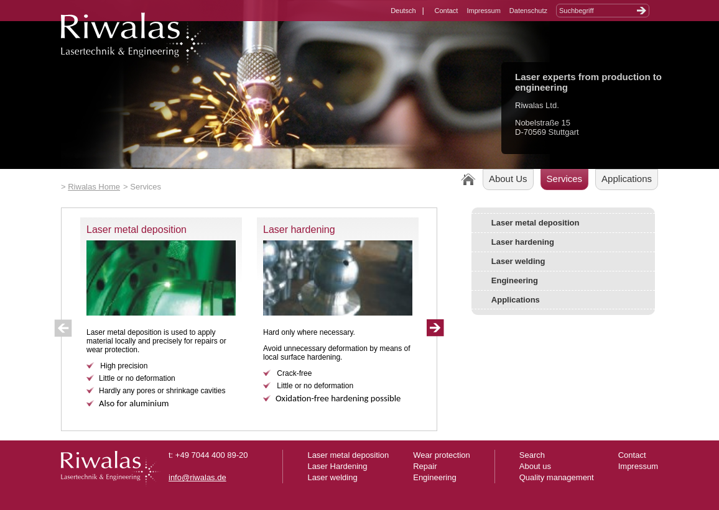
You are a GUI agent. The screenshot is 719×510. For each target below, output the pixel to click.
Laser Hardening (337, 466)
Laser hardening (299, 229)
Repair (425, 466)
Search (532, 455)
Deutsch (403, 10)
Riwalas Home (94, 186)
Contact (446, 10)
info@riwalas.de (197, 477)
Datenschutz (528, 10)
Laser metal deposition (136, 229)
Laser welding (518, 261)
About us (535, 466)
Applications (626, 178)
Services (565, 178)
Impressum (483, 10)
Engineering (514, 280)
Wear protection (441, 455)
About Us (508, 178)
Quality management (556, 477)
